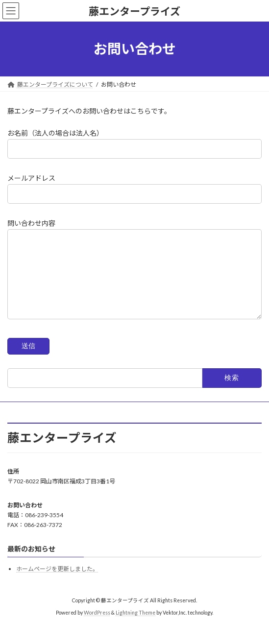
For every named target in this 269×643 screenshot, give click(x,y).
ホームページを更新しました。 (57, 584)
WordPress (97, 628)
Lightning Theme (135, 628)
